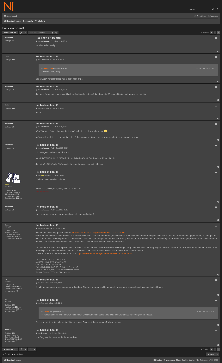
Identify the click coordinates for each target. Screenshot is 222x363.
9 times (17, 196)
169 (13, 333)
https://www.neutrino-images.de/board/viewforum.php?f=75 (104, 253)
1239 (14, 190)
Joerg (7, 225)
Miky (7, 185)
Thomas (8, 330)
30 (13, 41)
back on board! (13, 28)
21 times (19, 289)
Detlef (7, 56)
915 (13, 230)
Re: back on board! (48, 37)
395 (13, 285)
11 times (19, 198)
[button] (211, 32)
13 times (18, 287)
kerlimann (9, 37)
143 (13, 60)
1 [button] (214, 32)
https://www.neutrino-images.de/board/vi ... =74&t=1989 (98, 232)
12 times (18, 236)
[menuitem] (213, 16)
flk (6, 279)
